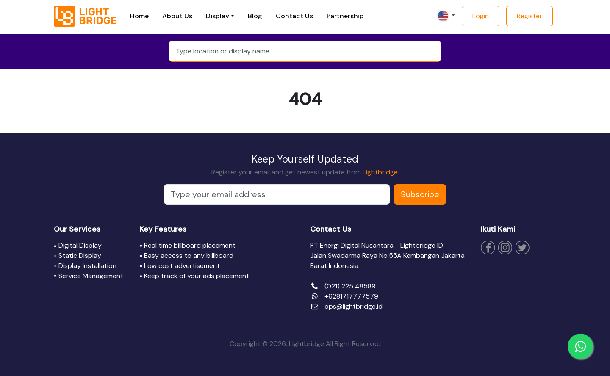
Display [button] (217, 15)
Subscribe (420, 194)
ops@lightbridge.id (353, 306)
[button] (445, 16)
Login (480, 15)
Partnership (345, 15)
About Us (177, 15)
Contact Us (294, 15)
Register (529, 15)
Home (139, 15)
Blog (255, 15)
